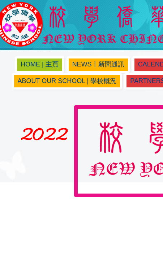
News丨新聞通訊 (98, 64)
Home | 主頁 (40, 64)
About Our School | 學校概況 (67, 80)
